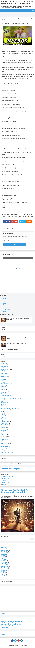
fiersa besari (4, 388)
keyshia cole (4, 396)
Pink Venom (4, 434)
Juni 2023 (3, 556)
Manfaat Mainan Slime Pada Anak (9, 625)
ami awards (3, 366)
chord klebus (4, 376)
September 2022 (5, 569)
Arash (2, 367)
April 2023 (3, 559)
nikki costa (3, 427)
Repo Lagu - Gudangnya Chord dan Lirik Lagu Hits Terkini (17, 3)
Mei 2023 (3, 558)
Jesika (4, 480)
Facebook (7, 221)
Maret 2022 (3, 577)
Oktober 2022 (4, 567)
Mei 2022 (3, 574)
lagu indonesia (6, 309)
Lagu (2, 401)
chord (4, 306)
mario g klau (4, 415)
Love (4, 301)
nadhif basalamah (5, 421)
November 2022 (5, 566)
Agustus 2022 (4, 570)
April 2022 (3, 575)
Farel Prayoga (4, 385)
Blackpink (5, 298)
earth (2, 380)
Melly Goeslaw (4, 417)
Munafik (3, 418)
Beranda (3, 613)
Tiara (2, 449)
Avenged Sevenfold (5, 369)
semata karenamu (5, 443)
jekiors (4, 484)
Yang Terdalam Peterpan (7, 452)
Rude (2, 440)
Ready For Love (4, 439)
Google (14, 221)
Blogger (22, 463)
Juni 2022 (3, 573)
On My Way (3, 430)
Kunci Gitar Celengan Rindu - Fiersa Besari (11, 398)
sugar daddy (4, 448)
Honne (2, 394)
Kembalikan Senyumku (6, 395)
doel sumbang (4, 379)
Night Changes (4, 424)
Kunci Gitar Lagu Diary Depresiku (9, 399)
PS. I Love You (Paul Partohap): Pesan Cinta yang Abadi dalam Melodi (15, 491)
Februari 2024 (4, 547)
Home (3, 18)
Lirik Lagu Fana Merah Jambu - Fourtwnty (10, 349)
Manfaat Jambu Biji (5, 627)
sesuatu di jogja (4, 446)
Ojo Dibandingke (5, 429)
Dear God (3, 378)
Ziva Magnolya (4, 453)
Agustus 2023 (4, 554)
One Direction (4, 432)
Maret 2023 (3, 560)
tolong (2, 450)
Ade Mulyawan (15, 645)
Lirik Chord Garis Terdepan (7, 407)
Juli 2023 (3, 555)
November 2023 (5, 550)
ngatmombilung (4, 423)
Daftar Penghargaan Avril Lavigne (9, 623)
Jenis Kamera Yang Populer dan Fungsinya (11, 624)
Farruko (3, 386)
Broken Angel (4, 372)
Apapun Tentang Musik (8, 476)
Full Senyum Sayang (6, 391)
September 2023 (5, 552)
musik (4, 311)
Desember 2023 (5, 548)
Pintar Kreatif (5, 482)
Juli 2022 (3, 571)
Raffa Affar (3, 437)
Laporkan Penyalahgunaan (11, 469)
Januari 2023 (4, 563)
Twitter (22, 221)
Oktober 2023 (4, 551)
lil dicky (2, 404)
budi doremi (4, 373)
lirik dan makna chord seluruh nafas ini (10, 408)
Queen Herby (4, 436)
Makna (4, 304)
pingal (2, 433)
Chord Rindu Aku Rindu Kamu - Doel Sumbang (16, 343)
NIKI (2, 426)
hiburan (4, 308)
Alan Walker (4, 364)
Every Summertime (5, 383)
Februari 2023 (4, 562)
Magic (4, 303)
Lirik (4, 300)
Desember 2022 (5, 564)
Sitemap (3, 634)
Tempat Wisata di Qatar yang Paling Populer (11, 621)
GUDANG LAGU (6, 478)
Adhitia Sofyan (4, 363)
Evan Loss (3, 382)
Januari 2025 (4, 546)
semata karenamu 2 (5, 445)
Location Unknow (5, 410)
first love (3, 389)
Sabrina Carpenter (5, 442)
